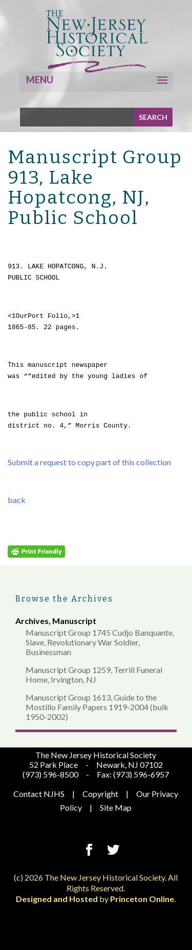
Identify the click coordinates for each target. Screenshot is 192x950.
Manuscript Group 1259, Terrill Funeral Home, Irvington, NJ (94, 674)
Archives (32, 621)
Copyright (100, 793)
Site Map (116, 807)
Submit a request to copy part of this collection (89, 462)
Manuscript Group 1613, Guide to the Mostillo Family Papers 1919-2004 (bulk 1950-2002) (97, 706)
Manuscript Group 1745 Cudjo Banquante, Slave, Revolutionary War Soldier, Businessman (100, 642)
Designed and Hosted (57, 899)
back (17, 500)
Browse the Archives (64, 599)
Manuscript (74, 621)
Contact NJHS (39, 793)
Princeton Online (142, 899)
